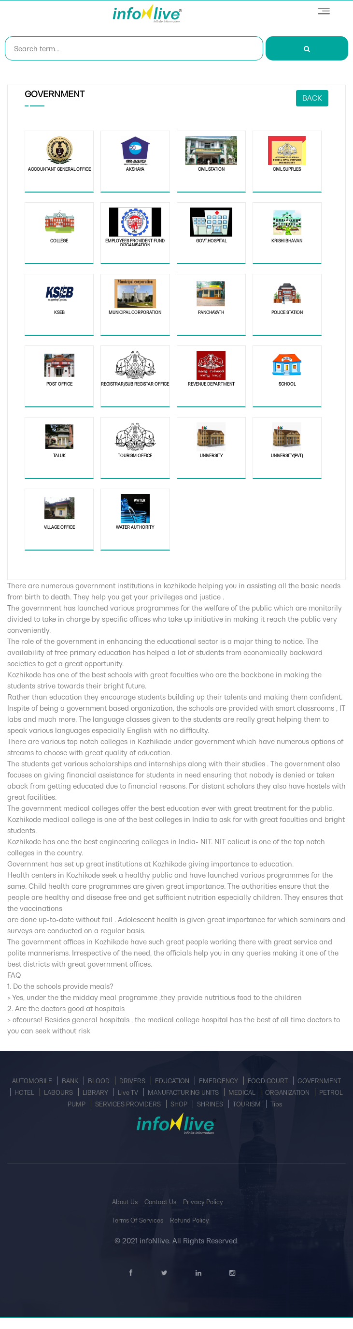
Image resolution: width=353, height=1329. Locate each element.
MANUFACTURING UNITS (184, 1092)
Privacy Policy (203, 1202)
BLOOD (99, 1081)
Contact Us (160, 1202)
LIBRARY (96, 1092)
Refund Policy (189, 1220)
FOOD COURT (268, 1081)
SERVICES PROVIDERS (128, 1104)
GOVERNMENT (319, 1081)
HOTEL (25, 1092)
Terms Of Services (137, 1220)
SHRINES (211, 1104)
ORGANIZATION (288, 1092)
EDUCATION (173, 1081)
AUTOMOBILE (33, 1081)
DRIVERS (133, 1081)
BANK (71, 1081)
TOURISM (247, 1104)
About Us (125, 1202)
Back (312, 98)
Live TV (129, 1092)
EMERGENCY (219, 1081)
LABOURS (59, 1092)
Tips (276, 1104)
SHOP (179, 1104)
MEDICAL (242, 1092)
